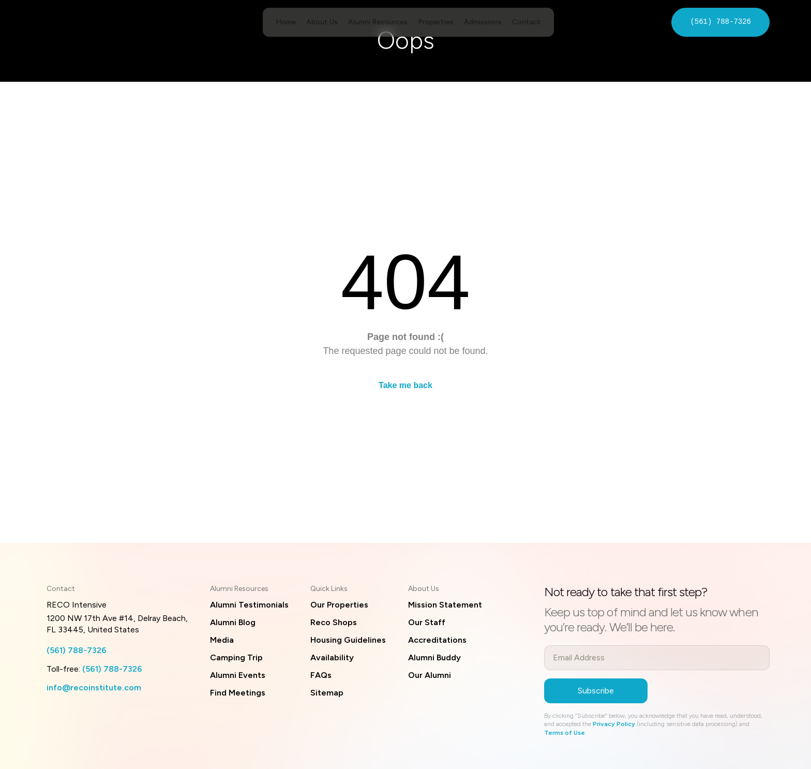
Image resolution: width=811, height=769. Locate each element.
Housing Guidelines (348, 640)
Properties (436, 22)
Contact (526, 22)
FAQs (321, 675)
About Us (322, 22)
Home (286, 22)
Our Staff (426, 622)
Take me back (405, 385)
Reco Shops (333, 622)
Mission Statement (445, 605)
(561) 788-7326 (720, 22)
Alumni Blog (233, 622)
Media (222, 640)
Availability (332, 657)
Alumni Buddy (434, 657)
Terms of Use (564, 732)
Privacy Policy (614, 724)
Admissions (483, 22)
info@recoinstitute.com (94, 687)
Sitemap (326, 693)
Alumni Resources (378, 22)
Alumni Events (237, 675)
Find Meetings (237, 693)
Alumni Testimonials (249, 605)
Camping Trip (236, 657)
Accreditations (437, 640)
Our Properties (339, 605)
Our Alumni (429, 675)
